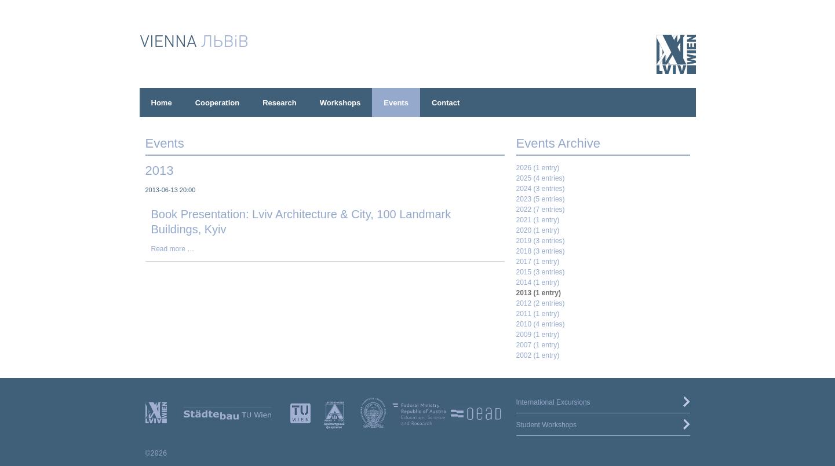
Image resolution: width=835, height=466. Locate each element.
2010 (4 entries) (540, 324)
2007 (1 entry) (538, 345)
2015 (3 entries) (540, 272)
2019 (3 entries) (540, 241)
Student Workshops (546, 425)
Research (279, 102)
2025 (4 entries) (540, 178)
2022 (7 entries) (540, 210)
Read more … (173, 249)
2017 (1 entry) (538, 262)
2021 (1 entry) (538, 220)
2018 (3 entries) (540, 251)
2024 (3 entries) (540, 189)
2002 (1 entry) (538, 355)
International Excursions (553, 402)
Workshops (340, 102)
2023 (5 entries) (540, 199)
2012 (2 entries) (540, 303)
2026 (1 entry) (538, 168)
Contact (446, 102)
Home (161, 102)
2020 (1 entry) (538, 230)
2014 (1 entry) (538, 282)
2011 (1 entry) (538, 314)
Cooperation (217, 102)
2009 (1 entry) (538, 335)
